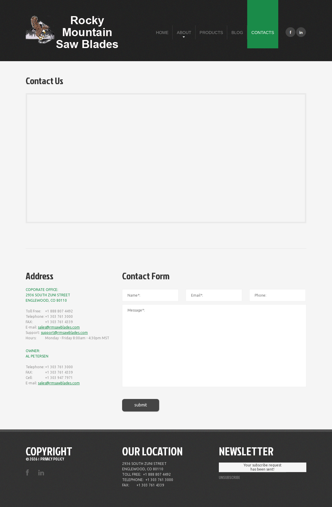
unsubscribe (229, 477)
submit (140, 405)
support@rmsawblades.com (64, 333)
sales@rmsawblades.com (59, 327)
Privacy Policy (52, 459)
